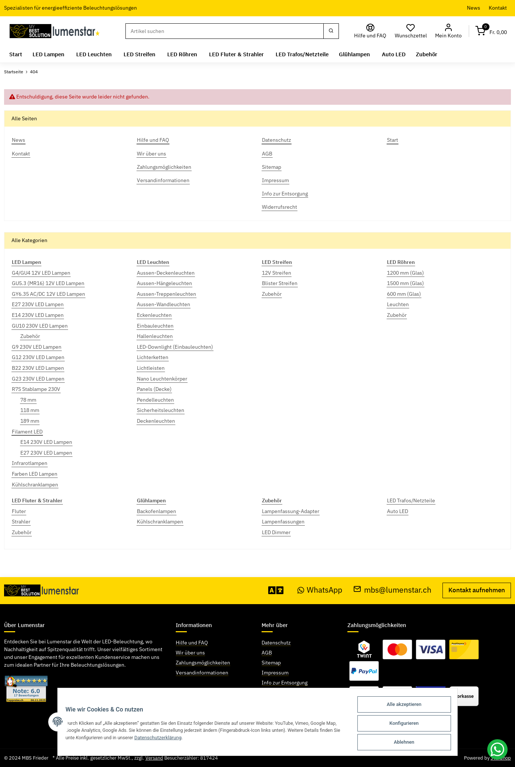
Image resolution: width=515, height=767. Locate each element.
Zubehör (30, 336)
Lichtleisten (151, 368)
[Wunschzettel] (411, 31)
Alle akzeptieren (408, 706)
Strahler (21, 521)
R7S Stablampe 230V (36, 389)
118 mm (29, 410)
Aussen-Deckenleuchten (166, 272)
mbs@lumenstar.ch (392, 590)
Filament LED (27, 431)
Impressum (275, 672)
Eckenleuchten (154, 315)
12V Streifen (276, 272)
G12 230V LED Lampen (38, 357)
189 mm (29, 421)
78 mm (28, 399)
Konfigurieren (408, 724)
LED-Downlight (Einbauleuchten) (175, 347)
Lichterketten (152, 357)
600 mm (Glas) (404, 294)
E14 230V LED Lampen (38, 315)
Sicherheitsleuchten (160, 410)
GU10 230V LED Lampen (40, 325)
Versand (154, 758)
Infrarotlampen (29, 463)
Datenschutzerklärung (156, 738)
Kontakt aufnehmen (476, 590)
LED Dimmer (276, 532)
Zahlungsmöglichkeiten (203, 662)
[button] (448, 31)
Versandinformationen (202, 672)
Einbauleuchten (155, 325)
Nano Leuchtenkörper (162, 378)
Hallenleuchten (155, 336)
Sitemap (271, 662)
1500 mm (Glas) (405, 283)
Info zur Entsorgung (284, 682)
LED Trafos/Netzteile (411, 500)
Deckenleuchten (156, 421)
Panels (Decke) (154, 389)
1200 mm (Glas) (405, 272)
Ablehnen (408, 742)
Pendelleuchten (155, 399)
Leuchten (398, 304)
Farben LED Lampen (34, 473)
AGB (267, 652)
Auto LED (397, 511)
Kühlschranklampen (35, 484)
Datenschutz (276, 642)
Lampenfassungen (283, 521)
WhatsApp (320, 590)
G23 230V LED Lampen (38, 378)
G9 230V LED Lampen (36, 347)
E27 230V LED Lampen (38, 304)
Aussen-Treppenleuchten (166, 294)
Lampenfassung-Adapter (290, 511)
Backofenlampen (156, 511)
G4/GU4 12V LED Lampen (41, 272)
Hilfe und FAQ (192, 642)
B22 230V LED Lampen (38, 368)
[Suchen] (224, 31)
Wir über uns (190, 652)
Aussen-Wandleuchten (163, 304)
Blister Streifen (279, 283)
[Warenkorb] (491, 31)
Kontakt (498, 7)
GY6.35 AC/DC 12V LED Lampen (48, 294)
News (473, 7)
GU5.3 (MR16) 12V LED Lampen (48, 283)
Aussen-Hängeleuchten (164, 283)
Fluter (19, 511)
